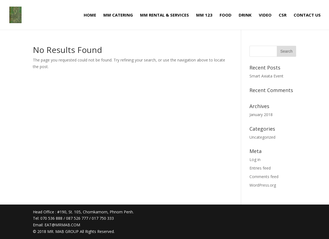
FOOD (225, 15)
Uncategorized (262, 137)
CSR (282, 15)
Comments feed (263, 176)
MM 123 (204, 15)
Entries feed (260, 168)
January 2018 (261, 114)
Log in (254, 159)
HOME (90, 15)
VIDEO (265, 15)
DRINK (245, 15)
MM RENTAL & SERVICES (164, 15)
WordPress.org (262, 185)
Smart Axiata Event (266, 76)
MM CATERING (118, 15)
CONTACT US (307, 15)
